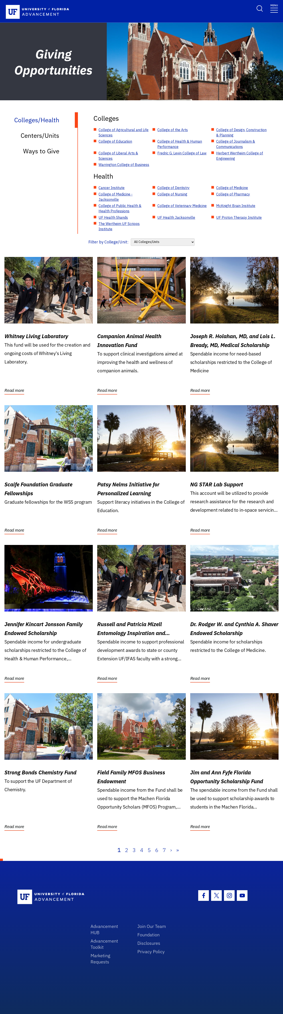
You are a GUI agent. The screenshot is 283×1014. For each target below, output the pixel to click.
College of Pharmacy (233, 194)
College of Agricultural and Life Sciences (123, 132)
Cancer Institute (112, 187)
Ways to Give (41, 151)
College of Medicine (232, 187)
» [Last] (177, 850)
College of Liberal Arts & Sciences (118, 156)
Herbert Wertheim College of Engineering (239, 156)
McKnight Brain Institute (235, 205)
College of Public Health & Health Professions (120, 208)
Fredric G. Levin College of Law (181, 153)
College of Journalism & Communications (235, 144)
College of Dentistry (173, 187)
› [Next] (171, 850)
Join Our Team (151, 926)
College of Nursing (172, 194)
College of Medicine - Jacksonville (116, 197)
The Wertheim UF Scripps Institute (119, 226)
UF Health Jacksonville (176, 217)
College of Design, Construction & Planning (241, 132)
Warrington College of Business (124, 164)
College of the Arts (172, 130)
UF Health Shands (113, 217)
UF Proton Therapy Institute (239, 217)
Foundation (148, 935)
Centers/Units (40, 135)
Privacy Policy (151, 952)
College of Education (115, 141)
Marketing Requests (100, 959)
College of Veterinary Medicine (182, 205)
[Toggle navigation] (274, 8)
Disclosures (148, 943)
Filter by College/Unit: (108, 242)
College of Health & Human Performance (179, 144)
